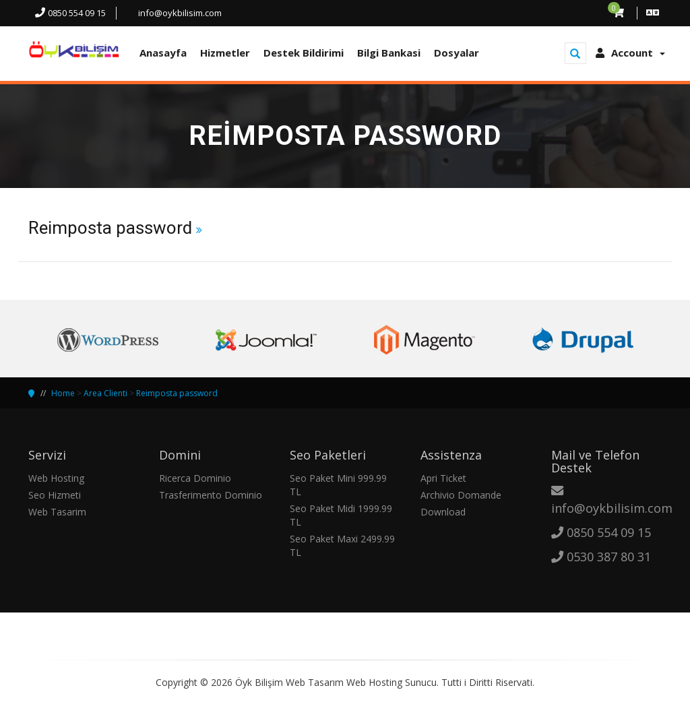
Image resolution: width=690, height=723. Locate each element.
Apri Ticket (443, 478)
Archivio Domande (460, 495)
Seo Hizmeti (54, 495)
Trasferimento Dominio (210, 495)
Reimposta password (177, 393)
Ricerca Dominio (195, 478)
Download (443, 511)
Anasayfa (163, 52)
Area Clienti (105, 393)
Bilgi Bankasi (388, 52)
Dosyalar (456, 52)
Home (63, 393)
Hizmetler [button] (225, 52)
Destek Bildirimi (303, 52)
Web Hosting (56, 478)
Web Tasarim (57, 511)
